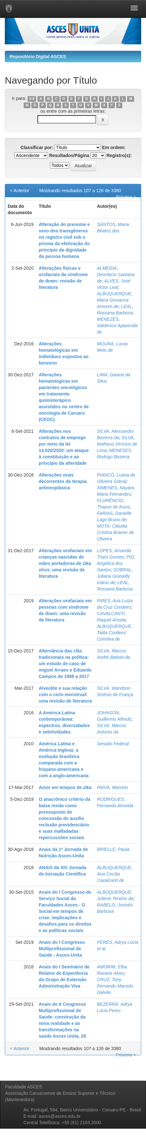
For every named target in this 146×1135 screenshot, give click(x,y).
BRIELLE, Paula (113, 849)
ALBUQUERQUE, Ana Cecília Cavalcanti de (115, 874)
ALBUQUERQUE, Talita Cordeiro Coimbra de (115, 633)
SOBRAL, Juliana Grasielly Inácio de (115, 576)
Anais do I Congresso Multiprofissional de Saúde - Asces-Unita (62, 949)
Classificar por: (36, 147)
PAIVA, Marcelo (112, 787)
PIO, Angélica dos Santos (116, 563)
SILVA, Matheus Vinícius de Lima (117, 444)
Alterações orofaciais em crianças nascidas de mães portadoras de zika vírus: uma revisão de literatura (65, 563)
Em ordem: (114, 147)
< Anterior (19, 190)
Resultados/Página (69, 155)
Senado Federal (113, 743)
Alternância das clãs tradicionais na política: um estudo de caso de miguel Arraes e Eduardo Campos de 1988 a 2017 (65, 663)
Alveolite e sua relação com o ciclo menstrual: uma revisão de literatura (65, 694)
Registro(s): (119, 155)
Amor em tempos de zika (65, 787)
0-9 (31, 99)
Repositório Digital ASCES (38, 56)
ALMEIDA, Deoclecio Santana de (116, 274)
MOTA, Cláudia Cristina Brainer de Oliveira (115, 532)
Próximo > (126, 196)
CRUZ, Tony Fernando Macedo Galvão (115, 986)
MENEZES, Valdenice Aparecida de (117, 325)
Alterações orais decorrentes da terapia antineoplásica (63, 481)
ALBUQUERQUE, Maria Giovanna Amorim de (115, 300)
